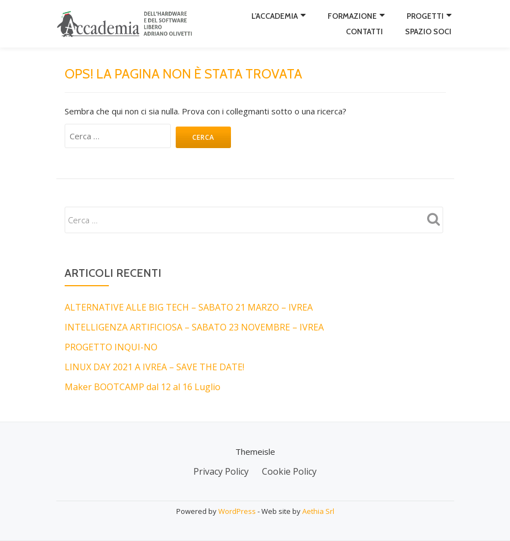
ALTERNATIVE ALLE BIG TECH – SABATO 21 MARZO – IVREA (189, 307)
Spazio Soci (428, 31)
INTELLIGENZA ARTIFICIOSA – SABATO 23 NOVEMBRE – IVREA (194, 327)
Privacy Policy (221, 471)
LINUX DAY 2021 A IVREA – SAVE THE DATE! (154, 367)
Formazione (352, 16)
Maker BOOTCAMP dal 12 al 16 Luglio (142, 387)
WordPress (237, 511)
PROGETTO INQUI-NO (111, 347)
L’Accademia (274, 16)
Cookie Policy (289, 471)
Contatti (364, 31)
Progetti (425, 16)
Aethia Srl (318, 511)
